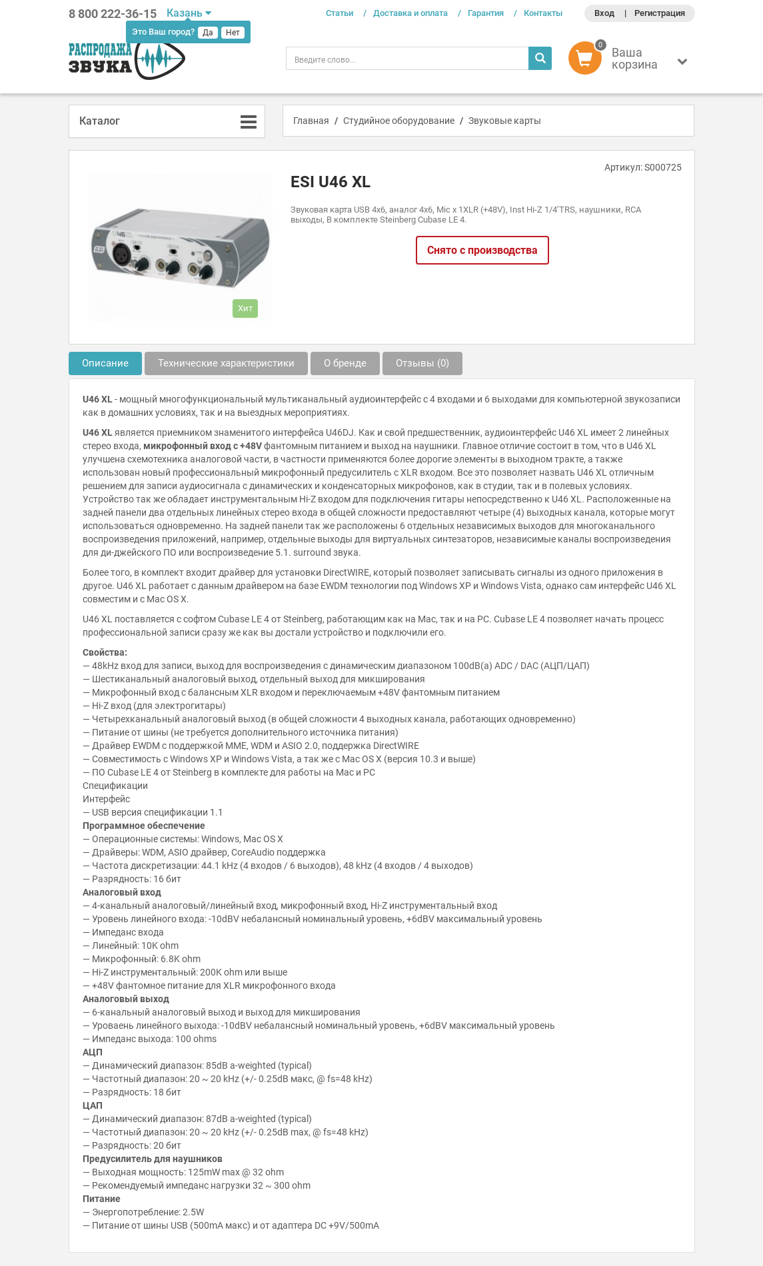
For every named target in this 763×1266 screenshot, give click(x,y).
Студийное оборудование (398, 120)
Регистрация (659, 13)
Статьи (339, 13)
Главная (311, 120)
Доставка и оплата (410, 13)
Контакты (543, 13)
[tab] (167, 121)
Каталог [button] (99, 121)
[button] (631, 61)
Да (208, 32)
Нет (233, 32)
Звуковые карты (504, 120)
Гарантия (486, 13)
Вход (604, 13)
